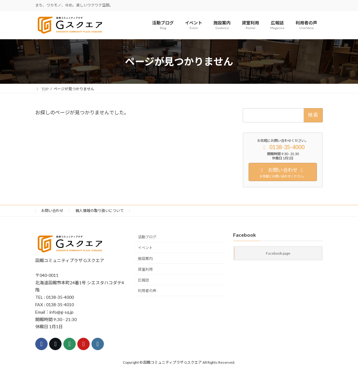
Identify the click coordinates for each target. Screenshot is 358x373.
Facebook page (278, 253)
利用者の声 (147, 290)
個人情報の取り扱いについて (99, 210)
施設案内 (145, 258)
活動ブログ (147, 237)
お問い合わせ (52, 210)
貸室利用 (145, 269)
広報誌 (143, 280)
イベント (145, 247)
